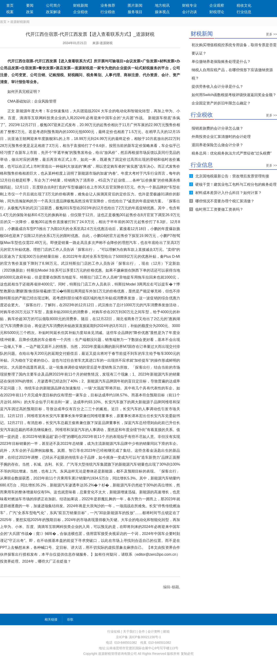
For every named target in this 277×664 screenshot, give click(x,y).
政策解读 (53, 12)
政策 (29, 12)
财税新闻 (80, 5)
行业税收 (107, 12)
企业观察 (216, 5)
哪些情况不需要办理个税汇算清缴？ (224, 201)
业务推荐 (107, 5)
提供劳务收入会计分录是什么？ (217, 86)
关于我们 (129, 631)
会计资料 (154, 631)
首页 (10, 5)
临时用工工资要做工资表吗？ (219, 209)
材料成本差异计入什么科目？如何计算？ (228, 193)
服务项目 (135, 12)
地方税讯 (162, 5)
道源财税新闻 (20, 22)
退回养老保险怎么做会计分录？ (217, 145)
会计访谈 (189, 12)
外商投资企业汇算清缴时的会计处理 (221, 137)
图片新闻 (135, 5)
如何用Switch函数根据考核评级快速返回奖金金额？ (234, 95)
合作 (141, 631)
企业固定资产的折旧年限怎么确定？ (221, 103)
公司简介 (53, 5)
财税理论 (216, 12)
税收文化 (244, 5)
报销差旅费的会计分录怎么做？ (217, 128)
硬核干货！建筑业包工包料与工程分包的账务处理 (236, 184)
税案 (10, 12)
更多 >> (271, 34)
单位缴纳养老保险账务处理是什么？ (221, 62)
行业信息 (244, 12)
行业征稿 (113, 631)
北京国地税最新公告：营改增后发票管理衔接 (232, 176)
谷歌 (70, 619)
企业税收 (80, 12)
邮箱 (166, 631)
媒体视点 (162, 12)
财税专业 (189, 5)
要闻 (29, 5)
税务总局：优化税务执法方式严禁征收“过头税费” (232, 153)
